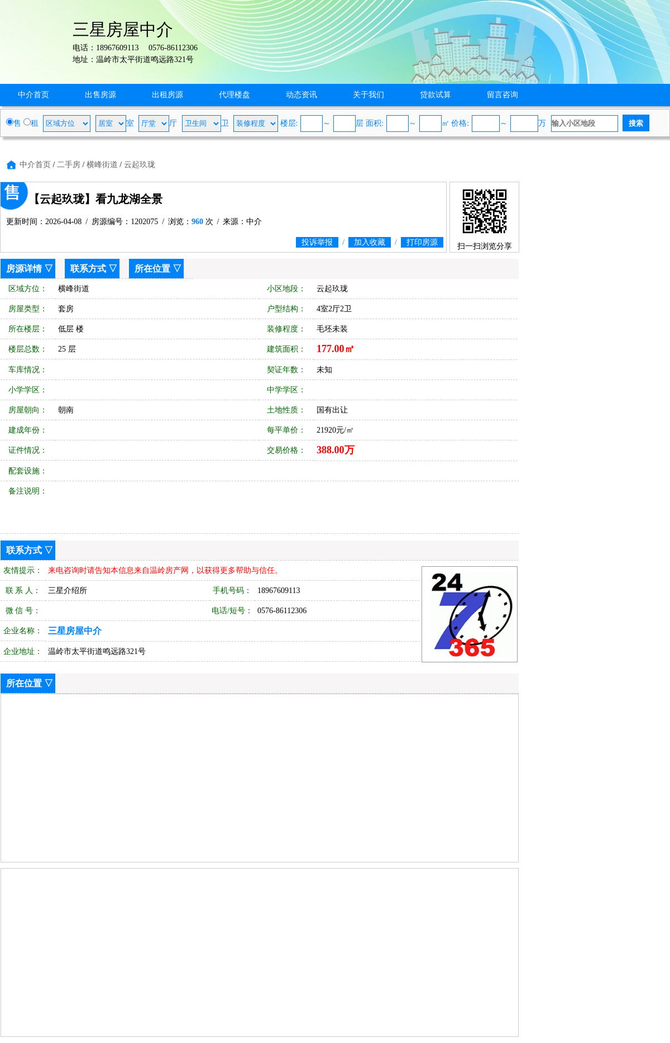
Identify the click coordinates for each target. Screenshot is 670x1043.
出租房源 (167, 95)
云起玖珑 (139, 164)
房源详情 (24, 268)
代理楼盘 (234, 95)
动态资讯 (301, 95)
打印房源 (422, 242)
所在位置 (152, 268)
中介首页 (33, 95)
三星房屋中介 (75, 631)
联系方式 (88, 268)
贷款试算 (435, 95)
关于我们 (368, 95)
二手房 (68, 164)
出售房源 (100, 95)
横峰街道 (102, 164)
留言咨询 (502, 95)
